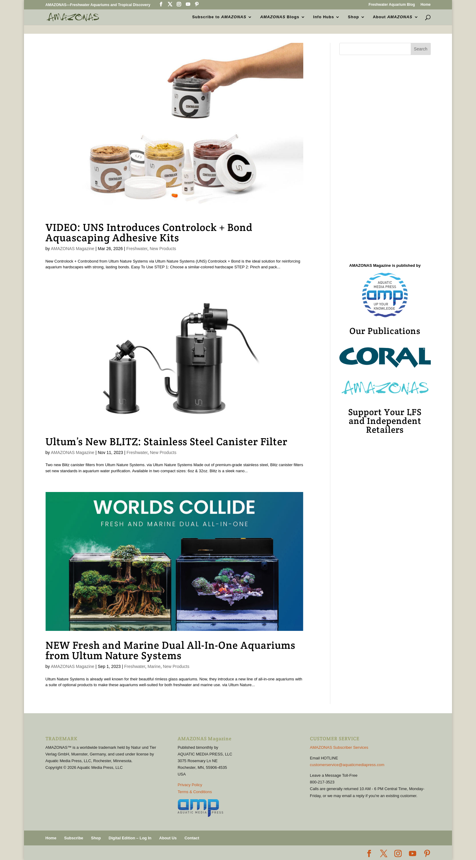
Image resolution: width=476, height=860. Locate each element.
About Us (168, 838)
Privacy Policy (190, 785)
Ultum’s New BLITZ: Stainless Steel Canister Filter (166, 441)
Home (425, 5)
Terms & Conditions (195, 791)
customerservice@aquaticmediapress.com (347, 764)
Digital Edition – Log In (130, 838)
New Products (163, 248)
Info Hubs (323, 17)
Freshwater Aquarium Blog (392, 5)
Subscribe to (219, 17)
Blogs (279, 17)
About (392, 17)
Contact (192, 838)
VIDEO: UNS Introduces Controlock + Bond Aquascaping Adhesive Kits (149, 232)
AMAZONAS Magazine (72, 248)
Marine (154, 666)
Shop (353, 17)
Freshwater (136, 248)
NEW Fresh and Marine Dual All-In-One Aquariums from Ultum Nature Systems (170, 650)
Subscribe (73, 838)
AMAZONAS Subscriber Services (339, 747)
